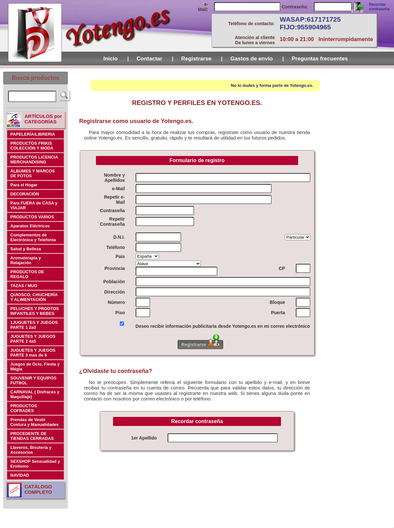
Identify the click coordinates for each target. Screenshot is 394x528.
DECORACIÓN (24, 194)
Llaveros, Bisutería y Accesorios (30, 450)
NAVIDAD (19, 475)
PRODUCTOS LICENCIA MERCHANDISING (34, 159)
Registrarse (197, 59)
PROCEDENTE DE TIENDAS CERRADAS (32, 436)
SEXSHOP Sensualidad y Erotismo (35, 464)
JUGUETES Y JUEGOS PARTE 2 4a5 (33, 339)
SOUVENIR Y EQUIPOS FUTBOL (33, 380)
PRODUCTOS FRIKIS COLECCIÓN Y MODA (31, 145)
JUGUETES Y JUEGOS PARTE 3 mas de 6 (33, 352)
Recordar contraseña (379, 6)
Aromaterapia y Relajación (25, 260)
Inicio (111, 59)
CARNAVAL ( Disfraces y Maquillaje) (34, 394)
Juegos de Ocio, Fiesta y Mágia (34, 366)
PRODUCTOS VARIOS (32, 216)
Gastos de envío (252, 59)
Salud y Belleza (25, 248)
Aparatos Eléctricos (30, 225)
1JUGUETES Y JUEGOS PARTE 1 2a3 (34, 325)
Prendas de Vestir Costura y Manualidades (34, 422)
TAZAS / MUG (23, 285)
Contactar (150, 59)
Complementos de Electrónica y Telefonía (33, 237)
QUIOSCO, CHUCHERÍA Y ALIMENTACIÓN (34, 297)
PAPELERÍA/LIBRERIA (32, 134)
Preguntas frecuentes (320, 59)
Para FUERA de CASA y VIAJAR (33, 205)
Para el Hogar (23, 184)
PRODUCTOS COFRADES (23, 408)
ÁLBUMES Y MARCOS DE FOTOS (32, 173)
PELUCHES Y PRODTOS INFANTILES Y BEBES (34, 311)
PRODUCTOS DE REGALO (27, 274)
